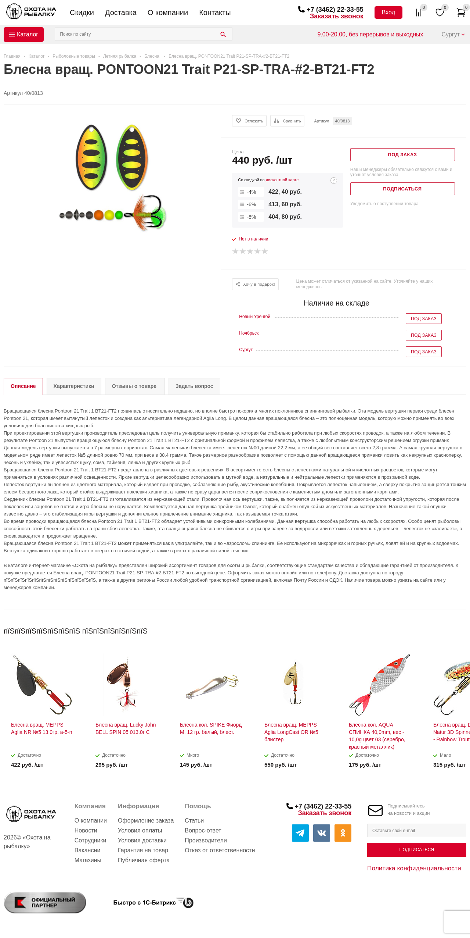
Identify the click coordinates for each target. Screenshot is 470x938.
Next (461, 628)
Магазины (88, 860)
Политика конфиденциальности (414, 868)
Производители (206, 840)
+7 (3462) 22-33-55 (335, 9)
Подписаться (416, 849)
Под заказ (424, 318)
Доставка (121, 12)
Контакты (215, 12)
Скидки (82, 12)
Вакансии (88, 850)
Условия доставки (142, 840)
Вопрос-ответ (203, 830)
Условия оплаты (140, 830)
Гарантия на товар (143, 850)
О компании (168, 12)
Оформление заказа (146, 820)
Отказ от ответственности (220, 850)
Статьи (194, 820)
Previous (448, 628)
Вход (388, 12)
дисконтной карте (282, 180)
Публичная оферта (144, 860)
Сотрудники (90, 840)
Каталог (27, 34)
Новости (86, 830)
